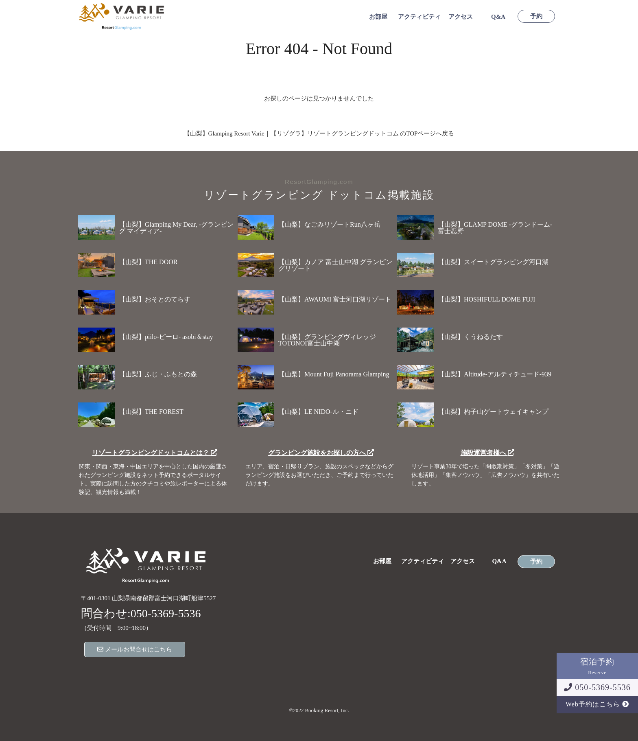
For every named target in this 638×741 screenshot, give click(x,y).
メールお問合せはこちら (134, 649)
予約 (536, 16)
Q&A (498, 17)
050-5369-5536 (597, 687)
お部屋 (378, 17)
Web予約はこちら (597, 704)
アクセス (460, 17)
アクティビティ (419, 17)
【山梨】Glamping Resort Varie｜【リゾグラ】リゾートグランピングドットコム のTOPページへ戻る (319, 133)
